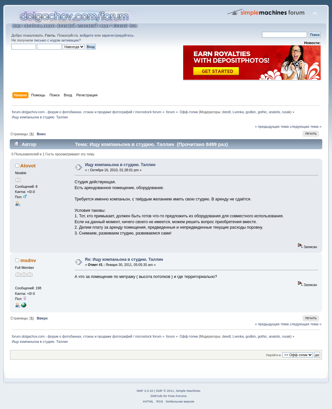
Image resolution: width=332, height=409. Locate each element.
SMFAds (156, 396)
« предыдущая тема (272, 126)
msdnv (28, 260)
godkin (251, 112)
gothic (262, 112)
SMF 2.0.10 (144, 390)
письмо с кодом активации (56, 40)
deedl (226, 112)
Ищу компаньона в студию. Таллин (120, 164)
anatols (274, 112)
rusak (286, 112)
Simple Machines (188, 390)
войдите (86, 35)
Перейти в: (273, 355)
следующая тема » (306, 126)
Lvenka (237, 112)
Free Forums (177, 396)
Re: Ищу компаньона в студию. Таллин (124, 259)
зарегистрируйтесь (118, 35)
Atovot (27, 165)
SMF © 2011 (165, 390)
